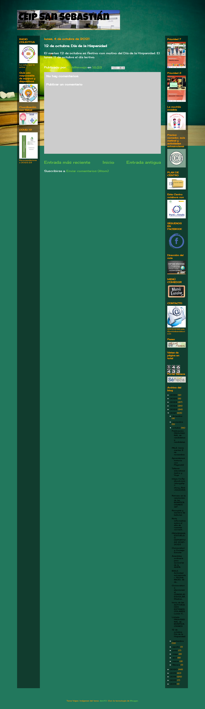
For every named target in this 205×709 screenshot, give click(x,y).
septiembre (178, 641)
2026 (174, 395)
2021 (173, 413)
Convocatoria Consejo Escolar (178, 550)
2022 (174, 409)
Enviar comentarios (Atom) (87, 171)
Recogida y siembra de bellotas (178, 512)
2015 (173, 680)
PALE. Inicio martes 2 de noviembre (178, 451)
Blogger (134, 701)
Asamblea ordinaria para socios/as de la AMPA (178, 561)
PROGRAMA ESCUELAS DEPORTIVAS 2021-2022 (178, 539)
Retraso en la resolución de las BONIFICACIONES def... (178, 501)
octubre (176, 428)
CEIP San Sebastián (64, 18)
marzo (176, 661)
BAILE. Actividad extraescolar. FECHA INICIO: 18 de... (179, 576)
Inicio (108, 162)
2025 (174, 398)
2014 (173, 684)
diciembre (177, 416)
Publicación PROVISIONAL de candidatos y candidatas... (178, 437)
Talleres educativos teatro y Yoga (178, 471)
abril (175, 658)
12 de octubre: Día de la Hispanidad (178, 633)
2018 (173, 676)
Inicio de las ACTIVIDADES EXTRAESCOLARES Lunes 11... (178, 608)
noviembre (177, 422)
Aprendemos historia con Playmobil (178, 461)
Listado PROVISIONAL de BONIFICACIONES (178, 621)
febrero (176, 665)
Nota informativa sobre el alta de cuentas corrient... (178, 524)
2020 (174, 669)
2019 (173, 673)
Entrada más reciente (67, 162)
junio (175, 650)
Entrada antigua (143, 162)
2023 (174, 406)
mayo (175, 654)
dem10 (103, 701)
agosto (176, 647)
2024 (174, 402)
